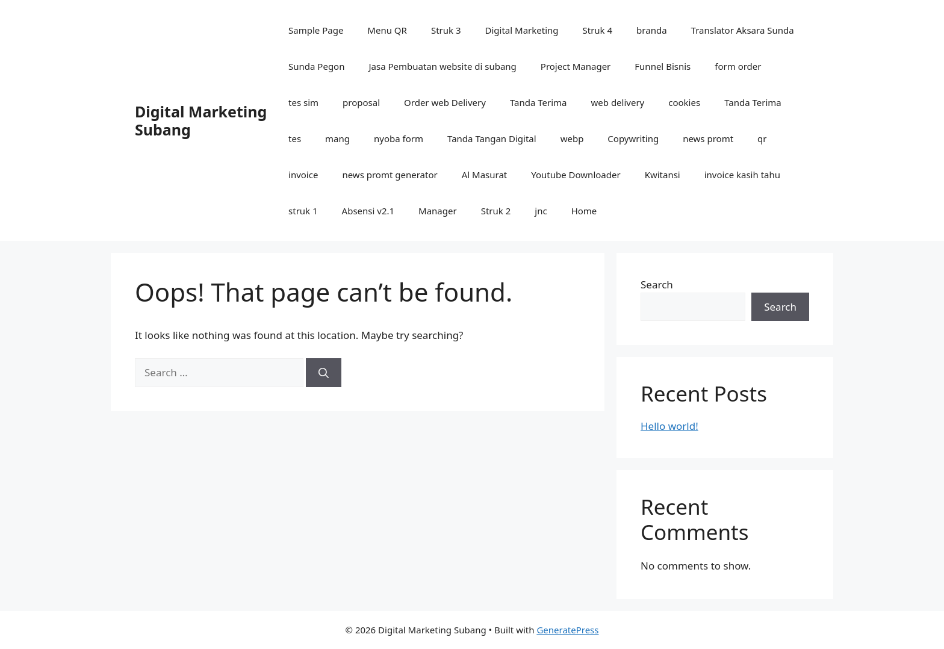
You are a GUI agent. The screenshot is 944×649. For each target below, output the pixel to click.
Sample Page (315, 30)
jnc (541, 211)
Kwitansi (662, 175)
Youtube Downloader (575, 175)
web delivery (618, 102)
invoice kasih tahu (742, 175)
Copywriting (633, 138)
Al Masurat (485, 175)
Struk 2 (496, 211)
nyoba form (398, 138)
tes (294, 138)
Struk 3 (446, 30)
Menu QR (387, 30)
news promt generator (389, 175)
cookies (684, 102)
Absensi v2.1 (368, 211)
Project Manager (575, 66)
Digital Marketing (522, 30)
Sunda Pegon (316, 66)
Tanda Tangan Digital (491, 138)
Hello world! (669, 426)
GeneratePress (567, 630)
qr (761, 138)
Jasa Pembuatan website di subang (442, 66)
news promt (708, 138)
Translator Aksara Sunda (742, 30)
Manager (437, 211)
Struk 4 (598, 30)
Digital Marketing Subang (201, 120)
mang (337, 138)
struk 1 (303, 211)
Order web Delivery (445, 102)
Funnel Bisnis (663, 66)
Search (657, 284)
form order (738, 66)
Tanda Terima (538, 102)
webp (572, 138)
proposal (361, 102)
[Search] (323, 372)
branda (651, 30)
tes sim (303, 102)
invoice (303, 175)
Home (584, 211)
